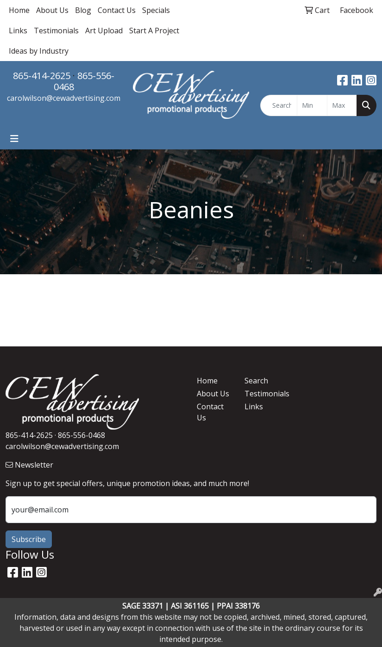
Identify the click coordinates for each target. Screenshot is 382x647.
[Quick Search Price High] (342, 105)
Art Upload (104, 30)
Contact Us (117, 10)
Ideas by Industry (39, 51)
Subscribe (29, 539)
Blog (83, 10)
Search (256, 381)
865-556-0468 (84, 81)
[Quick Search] (278, 105)
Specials (156, 10)
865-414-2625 (41, 75)
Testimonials (56, 30)
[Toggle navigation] (14, 138)
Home (19, 10)
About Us (52, 10)
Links (18, 30)
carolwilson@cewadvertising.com (63, 98)
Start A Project (154, 30)
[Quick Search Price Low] (312, 105)
